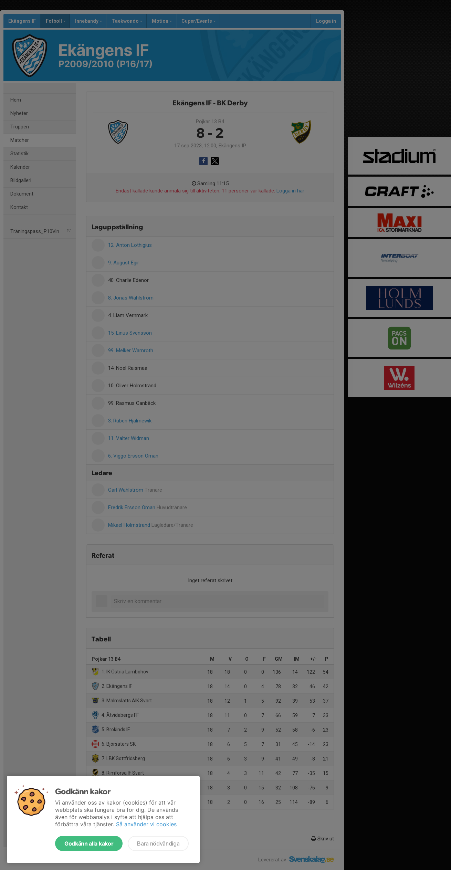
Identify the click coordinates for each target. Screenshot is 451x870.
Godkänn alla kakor (88, 843)
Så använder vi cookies (146, 824)
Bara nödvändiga (158, 843)
